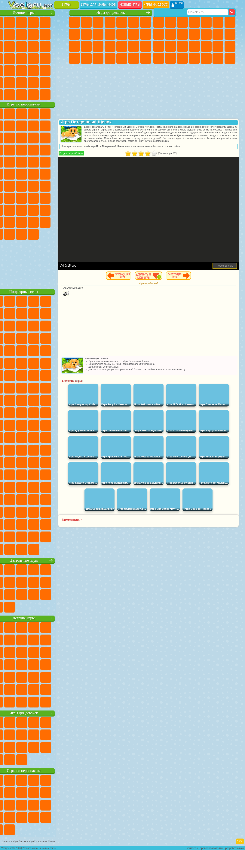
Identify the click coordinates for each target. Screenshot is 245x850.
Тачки (37, 149)
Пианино (133, 58)
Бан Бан (61, 221)
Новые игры (130, 4)
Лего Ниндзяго (61, 113)
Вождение (13, 94)
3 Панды (25, 149)
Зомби (206, 22)
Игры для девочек (110, 12)
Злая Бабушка (13, 137)
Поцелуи (145, 34)
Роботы (170, 46)
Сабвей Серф (37, 137)
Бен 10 (170, 58)
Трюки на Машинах (37, 70)
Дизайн (110, 58)
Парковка (158, 22)
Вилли (13, 113)
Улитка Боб (25, 125)
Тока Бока (61, 209)
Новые (13, 22)
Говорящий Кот (49, 113)
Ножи (37, 58)
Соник (61, 149)
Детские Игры (49, 22)
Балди (37, 197)
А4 (25, 197)
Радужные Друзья (49, 209)
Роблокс (13, 209)
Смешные (13, 46)
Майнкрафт (230, 22)
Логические (49, 46)
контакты (192, 847)
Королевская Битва (218, 22)
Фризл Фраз (61, 161)
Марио (37, 161)
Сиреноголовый (37, 185)
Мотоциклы (182, 34)
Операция (133, 46)
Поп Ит (37, 34)
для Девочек (25, 22)
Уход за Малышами (98, 58)
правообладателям (211, 847)
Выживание (206, 46)
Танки (194, 22)
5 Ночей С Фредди (13, 125)
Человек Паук (49, 161)
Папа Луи (74, 46)
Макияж (145, 46)
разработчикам (234, 847)
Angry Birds (49, 137)
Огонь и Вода (98, 22)
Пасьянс (13, 58)
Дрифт (182, 58)
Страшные (37, 46)
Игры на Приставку (61, 94)
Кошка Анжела (86, 34)
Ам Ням (61, 137)
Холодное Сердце (98, 34)
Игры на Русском (25, 58)
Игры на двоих (155, 4)
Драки (218, 34)
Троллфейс (49, 125)
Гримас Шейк (25, 233)
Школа (49, 82)
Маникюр (121, 46)
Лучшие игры (38, 12)
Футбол (170, 22)
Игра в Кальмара (13, 197)
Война (37, 94)
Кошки (110, 34)
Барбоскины (13, 161)
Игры (66, 4)
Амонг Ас (49, 185)
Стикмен (194, 34)
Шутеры (206, 58)
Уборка (121, 58)
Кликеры (61, 46)
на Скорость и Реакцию (25, 70)
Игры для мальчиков (98, 4)
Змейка (49, 70)
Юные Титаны (61, 173)
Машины (158, 34)
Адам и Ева (13, 173)
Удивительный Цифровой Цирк (49, 233)
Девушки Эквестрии (86, 22)
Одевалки (121, 34)
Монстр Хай (133, 22)
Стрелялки (230, 58)
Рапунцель (98, 46)
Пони (74, 22)
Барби (110, 22)
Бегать (218, 58)
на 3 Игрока (13, 82)
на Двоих (61, 22)
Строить (49, 94)
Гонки (230, 34)
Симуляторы (37, 22)
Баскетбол (61, 82)
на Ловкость (13, 34)
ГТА (158, 58)
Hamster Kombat (37, 233)
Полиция (182, 46)
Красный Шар (37, 125)
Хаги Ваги (61, 197)
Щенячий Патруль (37, 113)
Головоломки (61, 70)
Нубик (25, 209)
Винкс (145, 58)
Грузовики (206, 34)
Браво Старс (61, 185)
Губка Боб (25, 113)
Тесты (121, 22)
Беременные (86, 46)
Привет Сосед (37, 209)
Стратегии (182, 22)
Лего (25, 137)
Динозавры (49, 58)
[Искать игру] (207, 5)
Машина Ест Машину (230, 46)
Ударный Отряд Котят (25, 161)
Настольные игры (38, 560)
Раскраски (74, 34)
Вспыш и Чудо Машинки (49, 149)
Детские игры (38, 617)
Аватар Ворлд (13, 221)
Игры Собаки (87, 153)
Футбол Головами (25, 94)
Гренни (49, 197)
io (25, 46)
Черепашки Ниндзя (170, 34)
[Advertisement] (38, 263)
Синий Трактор (13, 185)
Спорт (61, 34)
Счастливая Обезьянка (37, 173)
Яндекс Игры (25, 34)
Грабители (218, 46)
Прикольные (61, 58)
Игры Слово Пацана (37, 221)
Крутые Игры (37, 82)
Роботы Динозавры (194, 46)
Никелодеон (25, 82)
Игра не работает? (159, 283)
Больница (110, 46)
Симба (25, 221)
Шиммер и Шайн (25, 173)
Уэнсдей (49, 221)
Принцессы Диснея (74, 58)
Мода (86, 58)
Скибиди (13, 233)
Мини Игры (13, 70)
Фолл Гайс (25, 185)
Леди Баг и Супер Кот (61, 125)
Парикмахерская (133, 34)
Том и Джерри (49, 173)
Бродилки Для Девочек (145, 22)
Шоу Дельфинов (13, 149)
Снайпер (158, 46)
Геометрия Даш (49, 34)
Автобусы (194, 58)
